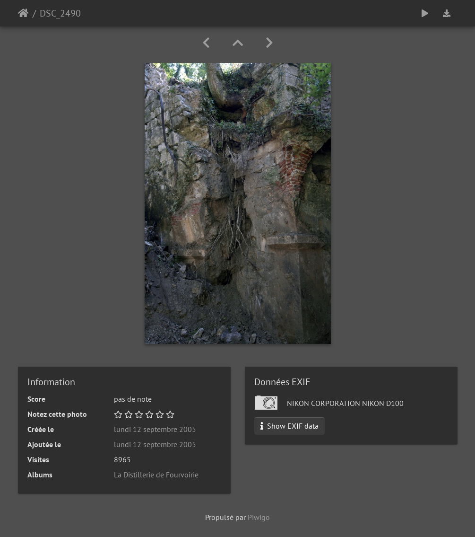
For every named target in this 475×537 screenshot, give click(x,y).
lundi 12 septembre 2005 (155, 429)
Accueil (23, 13)
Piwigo (259, 517)
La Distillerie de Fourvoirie (156, 474)
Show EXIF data (289, 426)
